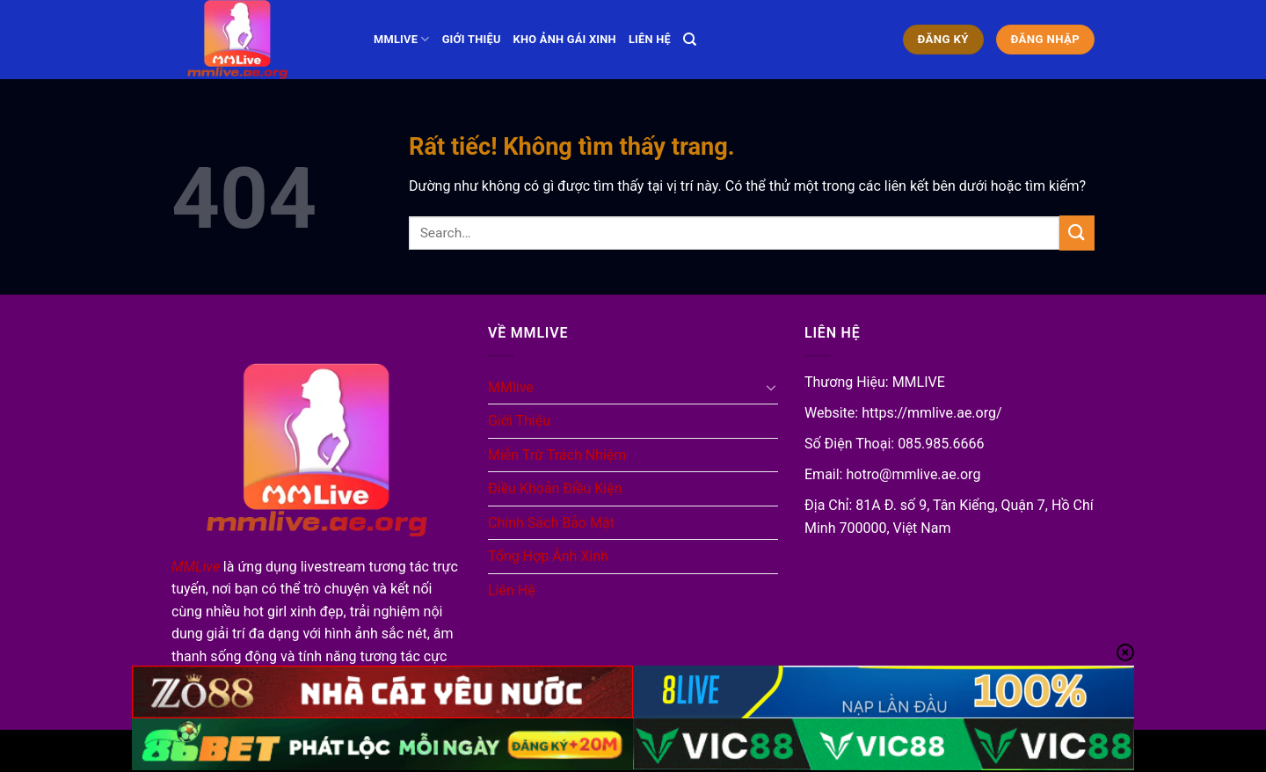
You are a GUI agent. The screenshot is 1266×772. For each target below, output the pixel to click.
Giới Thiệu (471, 39)
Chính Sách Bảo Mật (551, 522)
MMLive (195, 566)
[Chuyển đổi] (771, 386)
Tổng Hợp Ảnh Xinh (548, 556)
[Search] (689, 39)
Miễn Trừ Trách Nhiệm (557, 455)
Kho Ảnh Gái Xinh (564, 39)
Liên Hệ (650, 39)
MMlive (402, 39)
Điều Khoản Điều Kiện (555, 488)
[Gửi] (1077, 232)
